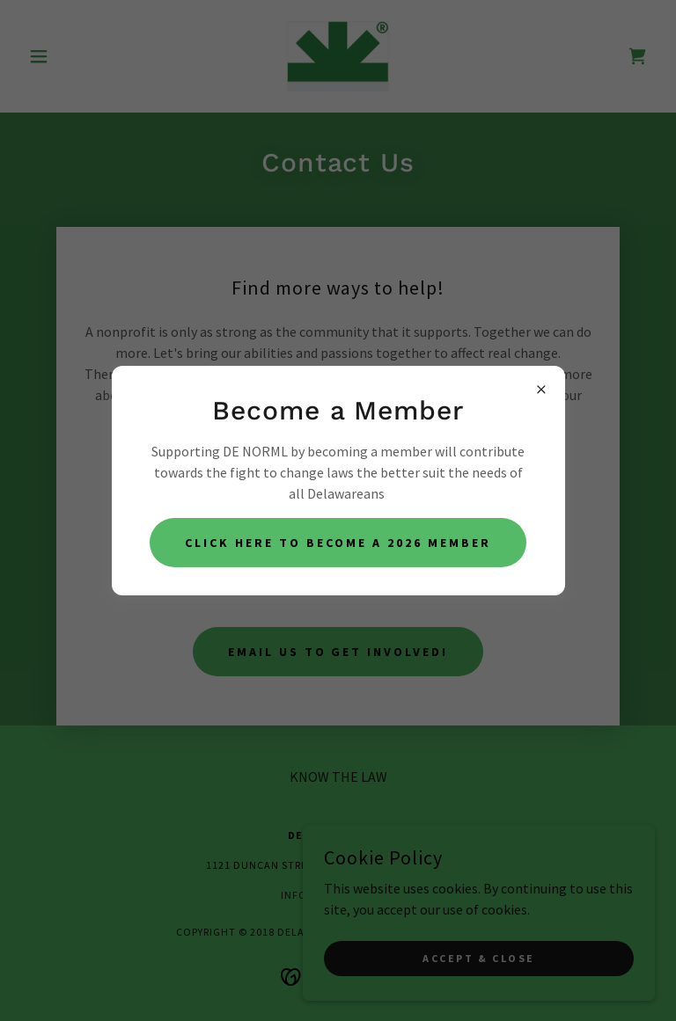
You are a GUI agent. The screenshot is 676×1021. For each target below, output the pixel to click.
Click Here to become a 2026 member (338, 543)
